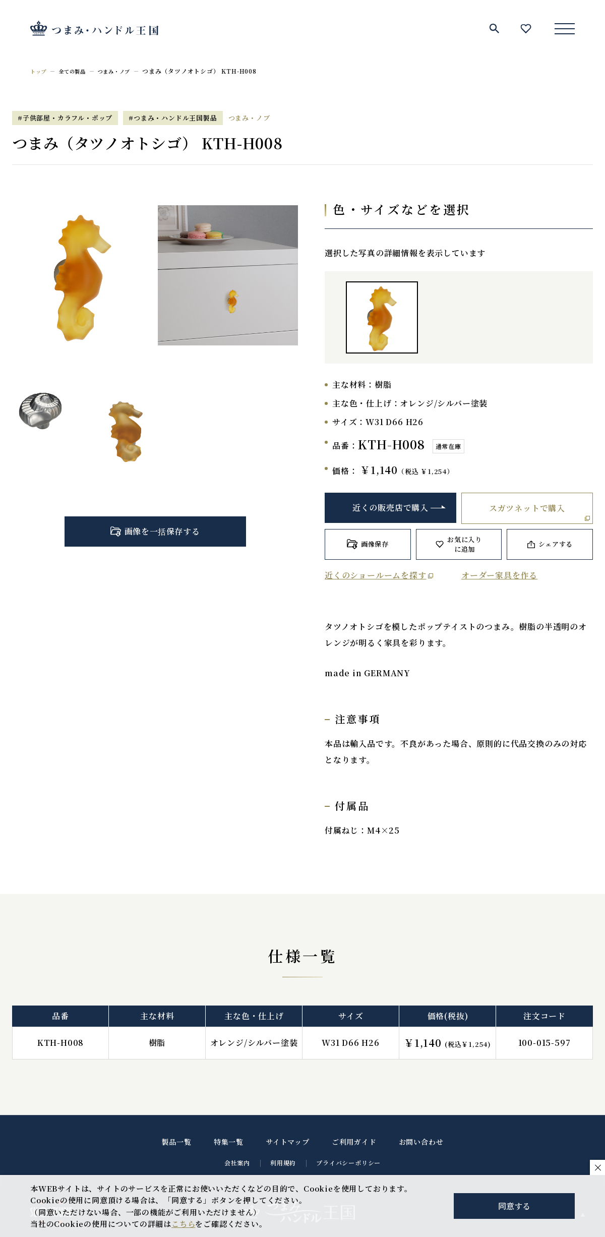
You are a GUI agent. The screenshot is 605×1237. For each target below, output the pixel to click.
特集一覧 (229, 1142)
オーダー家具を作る (499, 575)
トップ (39, 71)
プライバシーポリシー (348, 1162)
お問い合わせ (421, 1142)
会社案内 (237, 1162)
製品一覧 (177, 1142)
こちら (183, 1223)
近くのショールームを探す (376, 575)
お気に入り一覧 (526, 28)
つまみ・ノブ (125, 71)
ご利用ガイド (354, 1142)
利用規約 (283, 1162)
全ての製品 (78, 71)
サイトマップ (288, 1142)
